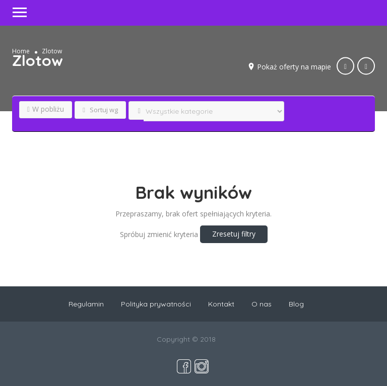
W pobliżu (45, 109)
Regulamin (86, 303)
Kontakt (221, 303)
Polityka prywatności (156, 303)
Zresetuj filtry (233, 234)
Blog (296, 303)
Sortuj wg (100, 109)
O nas (261, 303)
